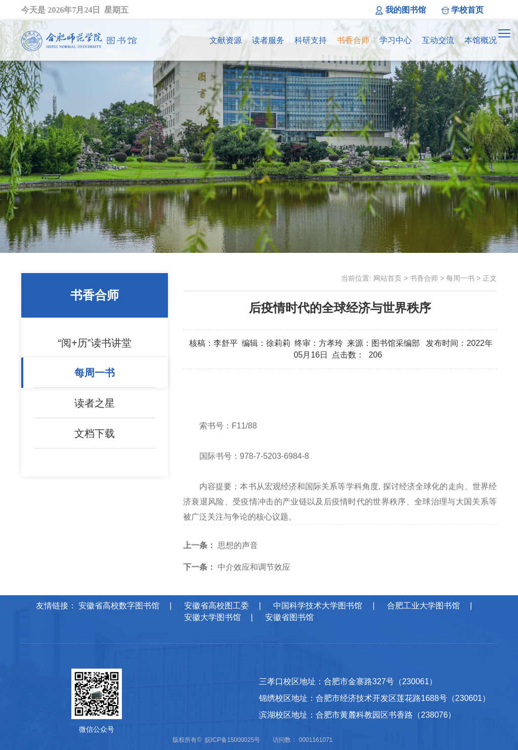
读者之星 (94, 403)
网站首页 (387, 278)
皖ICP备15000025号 (232, 739)
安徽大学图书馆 (212, 617)
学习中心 (395, 40)
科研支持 (310, 40)
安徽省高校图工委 (216, 605)
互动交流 (438, 40)
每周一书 (94, 372)
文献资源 (225, 40)
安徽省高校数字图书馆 (118, 605)
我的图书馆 (405, 10)
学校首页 (467, 10)
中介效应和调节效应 (236, 579)
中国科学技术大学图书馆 (317, 605)
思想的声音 (220, 557)
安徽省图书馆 (289, 617)
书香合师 (353, 40)
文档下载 (94, 433)
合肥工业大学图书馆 (423, 605)
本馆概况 (480, 40)
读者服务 (268, 40)
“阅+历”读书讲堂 (95, 342)
